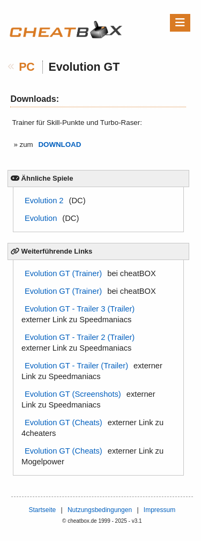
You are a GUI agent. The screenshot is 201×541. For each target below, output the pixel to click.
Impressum (159, 510)
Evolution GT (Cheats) (63, 422)
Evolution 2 (44, 200)
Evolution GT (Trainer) (63, 273)
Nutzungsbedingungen (100, 510)
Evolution (41, 218)
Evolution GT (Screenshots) (73, 394)
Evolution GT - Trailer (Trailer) (76, 365)
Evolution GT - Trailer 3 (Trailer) (80, 309)
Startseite (42, 510)
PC (27, 67)
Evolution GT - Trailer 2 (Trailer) (80, 337)
